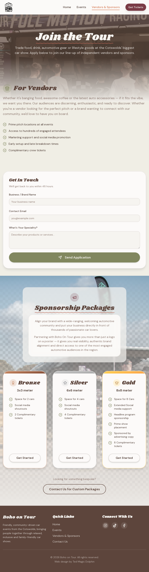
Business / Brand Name (22, 194)
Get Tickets (135, 7)
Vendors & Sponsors (106, 7)
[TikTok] (115, 525)
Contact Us (60, 541)
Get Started (24, 463)
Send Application (74, 257)
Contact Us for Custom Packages (74, 489)
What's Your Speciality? (23, 227)
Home (67, 7)
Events (81, 7)
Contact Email (17, 211)
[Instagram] (105, 525)
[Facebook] (124, 525)
